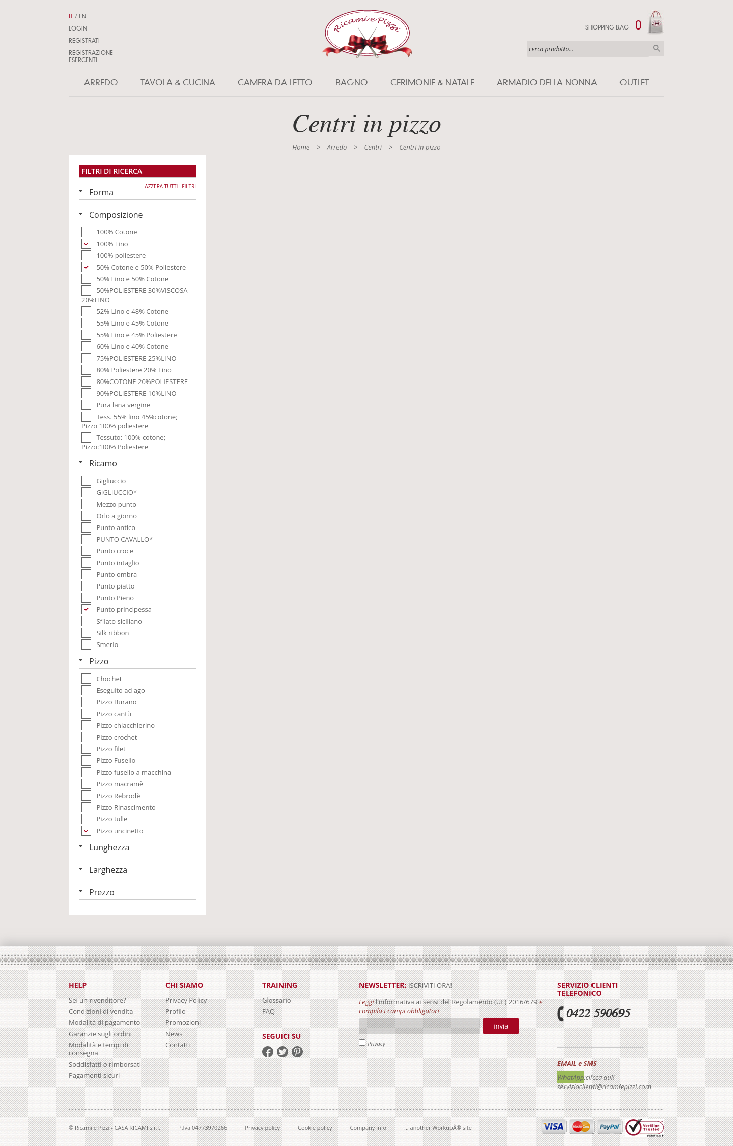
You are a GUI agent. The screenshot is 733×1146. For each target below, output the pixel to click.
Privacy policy (262, 1127)
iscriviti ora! (429, 985)
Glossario (276, 1000)
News (173, 1033)
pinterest (297, 1051)
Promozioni (183, 1022)
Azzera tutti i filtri (170, 186)
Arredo (101, 82)
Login (78, 28)
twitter (282, 1051)
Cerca (656, 48)
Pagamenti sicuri (94, 1075)
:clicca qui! (599, 1077)
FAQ (268, 1011)
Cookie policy (315, 1127)
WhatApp (570, 1077)
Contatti (177, 1044)
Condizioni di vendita (101, 1011)
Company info (368, 1127)
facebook (267, 1051)
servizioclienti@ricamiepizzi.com (604, 1086)
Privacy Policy (186, 1000)
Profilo (175, 1011)
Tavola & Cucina (177, 82)
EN (82, 16)
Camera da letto (275, 82)
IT (71, 16)
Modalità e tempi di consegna (98, 1048)
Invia (501, 1026)
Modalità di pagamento (104, 1022)
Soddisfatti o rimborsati (105, 1064)
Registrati (84, 40)
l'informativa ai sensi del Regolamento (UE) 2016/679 (457, 1001)
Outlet (634, 82)
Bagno (351, 82)
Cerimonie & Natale (432, 82)
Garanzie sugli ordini (100, 1033)
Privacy (376, 1043)
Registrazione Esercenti (91, 56)
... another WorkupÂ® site (438, 1127)
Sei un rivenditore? (97, 1000)
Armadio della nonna (547, 82)
